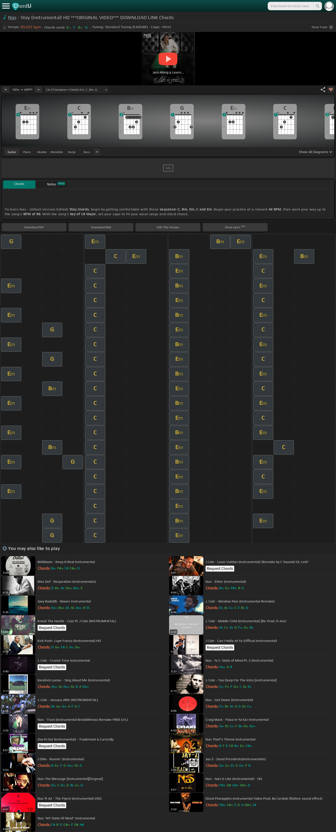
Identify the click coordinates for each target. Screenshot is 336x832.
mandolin (57, 152)
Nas (12, 17)
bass (87, 152)
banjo (72, 152)
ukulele (41, 152)
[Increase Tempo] (38, 90)
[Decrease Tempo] (5, 90)
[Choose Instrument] (97, 152)
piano (27, 152)
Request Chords (220, 568)
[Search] (317, 6)
